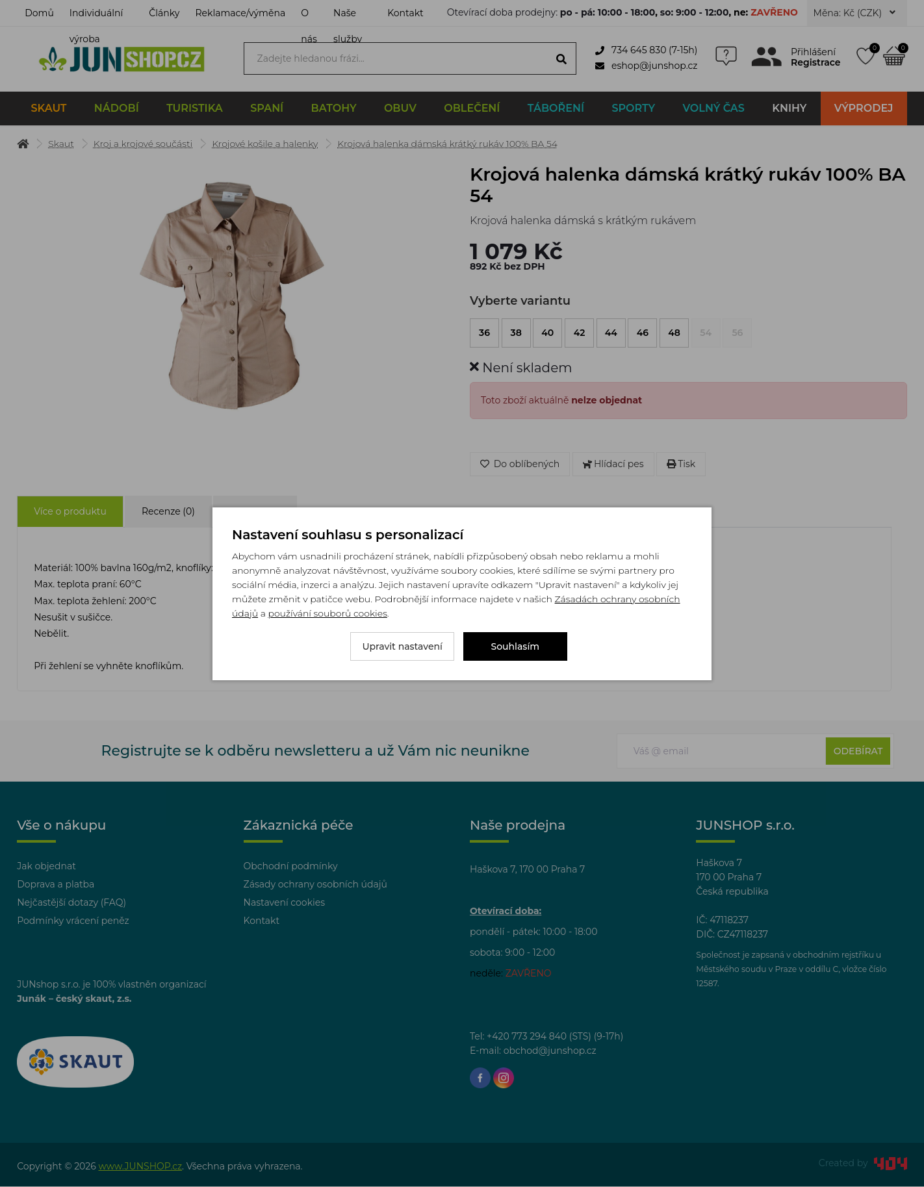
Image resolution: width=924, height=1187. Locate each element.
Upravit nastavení (402, 646)
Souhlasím (515, 646)
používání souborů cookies (327, 613)
